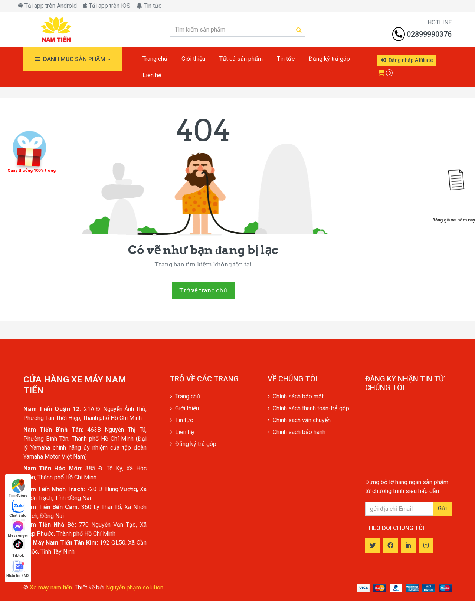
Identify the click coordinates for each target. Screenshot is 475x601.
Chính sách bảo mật (296, 396)
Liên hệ (182, 432)
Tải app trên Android (47, 5)
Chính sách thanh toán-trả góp (308, 408)
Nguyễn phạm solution (134, 587)
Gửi (442, 508)
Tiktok (18, 548)
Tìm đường (18, 488)
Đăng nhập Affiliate (407, 60)
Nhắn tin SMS (18, 568)
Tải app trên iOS (106, 5)
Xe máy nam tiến (51, 587)
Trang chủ (185, 396)
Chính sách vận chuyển (299, 420)
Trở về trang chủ (203, 290)
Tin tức (148, 5)
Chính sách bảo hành (296, 432)
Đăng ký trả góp (193, 443)
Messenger (18, 528)
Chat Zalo (18, 508)
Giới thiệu (184, 408)
